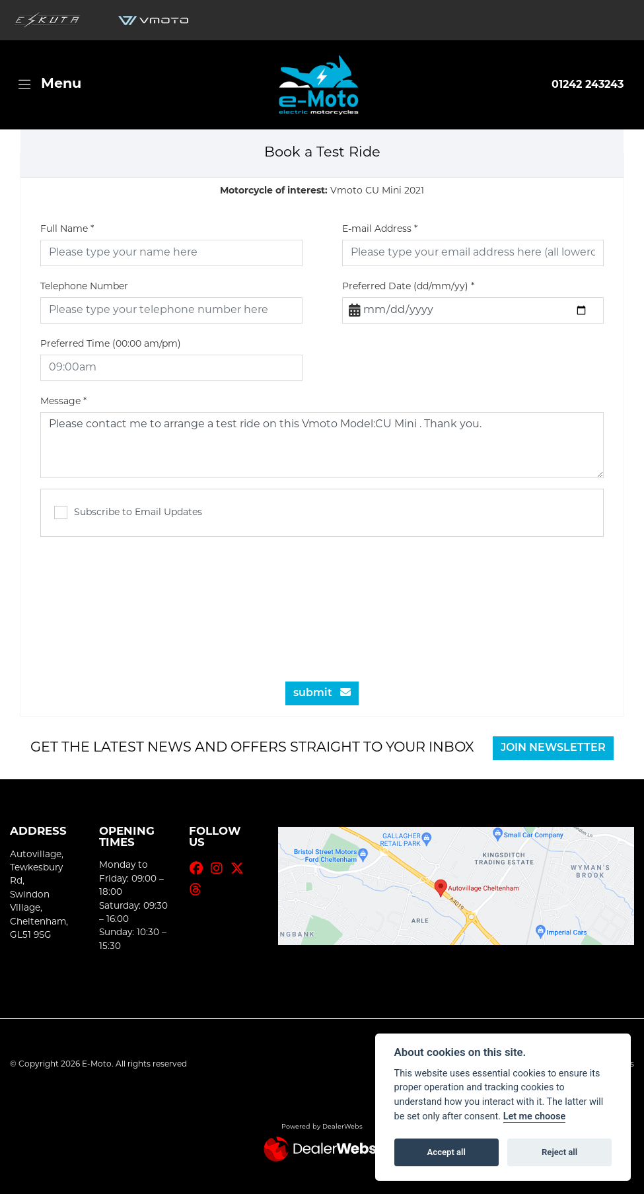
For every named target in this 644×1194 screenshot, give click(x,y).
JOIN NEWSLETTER (553, 748)
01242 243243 (588, 85)
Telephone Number (84, 287)
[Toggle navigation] (50, 85)
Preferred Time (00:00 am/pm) (110, 344)
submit (322, 693)
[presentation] (322, 602)
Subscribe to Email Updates (128, 512)
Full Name (67, 229)
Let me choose (534, 1116)
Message (63, 402)
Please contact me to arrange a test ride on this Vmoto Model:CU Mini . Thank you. (322, 445)
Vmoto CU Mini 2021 (322, 191)
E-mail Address (379, 229)
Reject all (559, 1152)
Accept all (446, 1152)
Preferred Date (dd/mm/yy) (408, 287)
